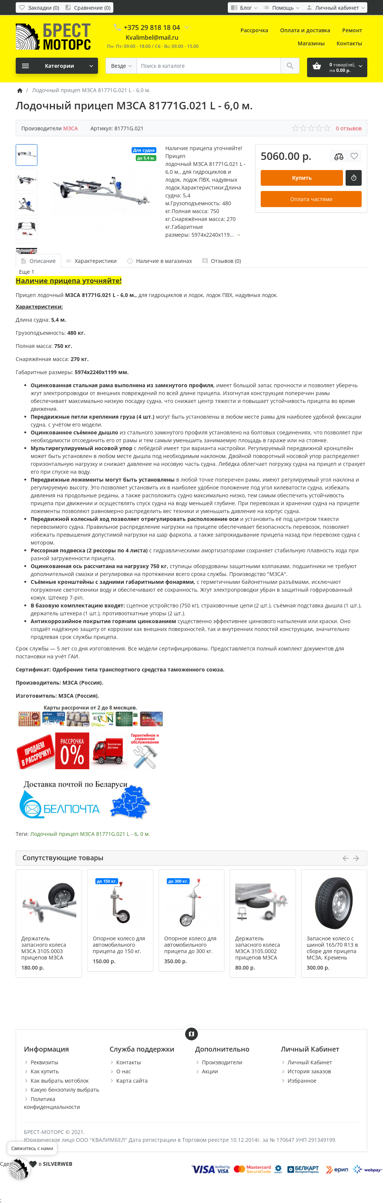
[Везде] (121, 66)
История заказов (309, 1071)
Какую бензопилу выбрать (65, 1089)
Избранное (302, 1080)
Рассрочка (254, 30)
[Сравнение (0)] (87, 7)
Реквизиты (44, 1062)
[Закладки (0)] (39, 7)
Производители (222, 1062)
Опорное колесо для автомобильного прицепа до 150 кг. (119, 945)
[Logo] (53, 36)
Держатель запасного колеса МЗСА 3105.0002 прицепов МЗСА (257, 948)
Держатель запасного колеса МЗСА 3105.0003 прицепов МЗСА (43, 948)
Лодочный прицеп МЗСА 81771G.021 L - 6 (83, 833)
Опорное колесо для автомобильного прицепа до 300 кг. (190, 945)
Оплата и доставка (305, 30)
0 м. (145, 833)
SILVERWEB (57, 1163)
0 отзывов (349, 128)
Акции (210, 1071)
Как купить (45, 1071)
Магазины (311, 43)
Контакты (349, 43)
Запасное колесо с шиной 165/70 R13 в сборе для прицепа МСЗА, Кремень (332, 948)
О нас (123, 1071)
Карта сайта (132, 1080)
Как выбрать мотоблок (60, 1080)
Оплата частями (311, 199)
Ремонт (352, 30)
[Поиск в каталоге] (209, 66)
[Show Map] (191, 1034)
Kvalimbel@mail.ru (152, 37)
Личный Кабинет (310, 1062)
